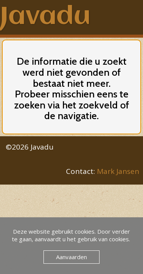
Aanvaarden (71, 257)
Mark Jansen (118, 171)
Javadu (45, 17)
